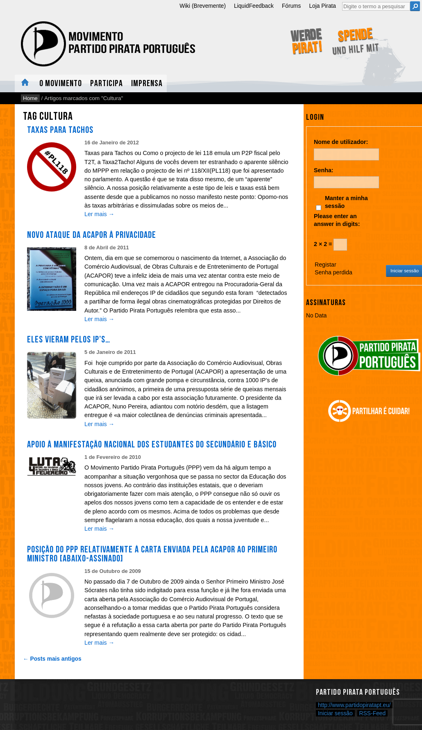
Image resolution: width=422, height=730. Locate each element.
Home (25, 83)
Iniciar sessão (335, 713)
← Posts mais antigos (52, 659)
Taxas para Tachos (60, 130)
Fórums (291, 6)
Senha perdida (333, 272)
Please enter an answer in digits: (337, 220)
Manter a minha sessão (346, 202)
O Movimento (60, 83)
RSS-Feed (372, 713)
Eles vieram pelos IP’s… (68, 339)
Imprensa (147, 83)
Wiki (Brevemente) (202, 6)
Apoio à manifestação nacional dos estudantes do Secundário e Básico (152, 444)
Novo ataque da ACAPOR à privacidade (91, 235)
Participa (106, 83)
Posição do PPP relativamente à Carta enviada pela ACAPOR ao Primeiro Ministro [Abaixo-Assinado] (152, 554)
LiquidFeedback (254, 6)
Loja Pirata (322, 6)
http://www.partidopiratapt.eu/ (354, 705)
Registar (325, 264)
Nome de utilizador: (341, 142)
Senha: (324, 170)
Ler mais (99, 214)
